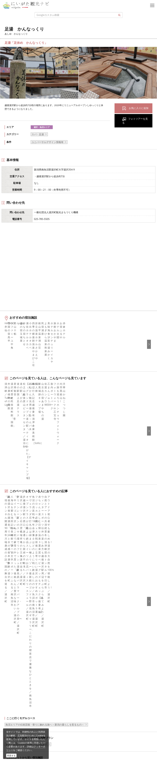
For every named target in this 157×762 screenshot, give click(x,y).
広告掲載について (92, 588)
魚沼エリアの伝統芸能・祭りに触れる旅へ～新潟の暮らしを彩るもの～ (45, 469)
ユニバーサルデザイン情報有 (47, 142)
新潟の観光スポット (25, 549)
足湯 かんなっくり (48, 549)
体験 (9, 592)
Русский (87, 651)
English (86, 635)
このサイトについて (93, 575)
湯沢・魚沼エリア (42, 127)
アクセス (12, 604)
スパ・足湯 (38, 134)
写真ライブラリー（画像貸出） (99, 596)
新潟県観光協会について (95, 580)
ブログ (10, 647)
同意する (11, 755)
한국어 (86, 639)
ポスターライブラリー (94, 609)
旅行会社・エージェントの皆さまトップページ (108, 571)
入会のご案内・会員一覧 (95, 584)
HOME (8, 549)
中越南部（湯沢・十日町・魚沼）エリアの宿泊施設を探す (37, 508)
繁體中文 (87, 647)
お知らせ (12, 613)
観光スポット (14, 588)
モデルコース (14, 584)
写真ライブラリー (25, 719)
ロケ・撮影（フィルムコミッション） (103, 621)
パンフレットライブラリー (97, 604)
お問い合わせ (89, 674)
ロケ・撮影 (21, 736)
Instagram (12, 643)
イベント (12, 596)
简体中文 (87, 643)
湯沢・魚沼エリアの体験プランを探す (26, 489)
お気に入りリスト (17, 609)
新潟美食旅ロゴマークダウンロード (102, 613)
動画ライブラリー (92, 600)
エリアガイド (14, 575)
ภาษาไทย (87, 656)
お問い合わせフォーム (27, 744)
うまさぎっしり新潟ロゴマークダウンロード (106, 617)
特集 (9, 571)
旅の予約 (12, 600)
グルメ (10, 580)
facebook (12, 635)
